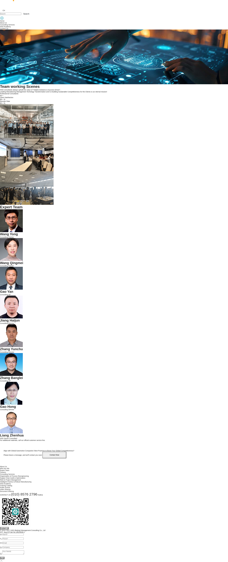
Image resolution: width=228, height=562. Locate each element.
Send (2, 558)
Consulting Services (7, 25)
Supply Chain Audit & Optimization (12, 478)
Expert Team (4, 470)
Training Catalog (6, 486)
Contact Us (4, 29)
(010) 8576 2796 (24, 494)
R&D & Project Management (10, 480)
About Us (3, 23)
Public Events (5, 487)
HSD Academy (5, 27)
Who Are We (4, 468)
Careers (3, 472)
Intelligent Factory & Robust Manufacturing (15, 482)
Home (2, 21)
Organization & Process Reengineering (14, 476)
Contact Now (54, 455)
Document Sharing (7, 491)
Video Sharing (5, 489)
